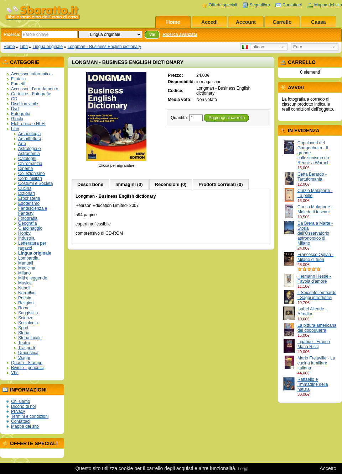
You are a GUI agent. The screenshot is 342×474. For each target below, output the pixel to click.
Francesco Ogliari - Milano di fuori (315, 257)
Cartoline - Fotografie (31, 93)
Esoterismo (29, 203)
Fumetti (18, 83)
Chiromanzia (30, 163)
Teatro (24, 342)
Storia (23, 332)
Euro (297, 46)
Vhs (15, 372)
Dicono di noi (23, 406)
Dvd (15, 108)
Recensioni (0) (171, 184)
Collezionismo (31, 173)
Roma (24, 307)
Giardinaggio (30, 228)
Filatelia (18, 78)
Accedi (209, 22)
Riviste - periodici (27, 367)
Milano (24, 273)
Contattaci (292, 4)
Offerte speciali (223, 4)
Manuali (25, 263)
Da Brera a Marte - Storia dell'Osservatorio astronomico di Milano (315, 233)
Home (173, 22)
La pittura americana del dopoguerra (316, 328)
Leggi (243, 468)
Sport (23, 327)
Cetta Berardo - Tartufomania (312, 177)
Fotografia (20, 113)
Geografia (27, 223)
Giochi (17, 118)
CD (14, 98)
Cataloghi (27, 158)
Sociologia (28, 322)
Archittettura (29, 138)
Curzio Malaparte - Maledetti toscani (315, 209)
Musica (25, 283)
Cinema (25, 168)
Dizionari (26, 193)
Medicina (26, 268)
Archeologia (29, 133)
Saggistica (28, 312)
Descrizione (90, 184)
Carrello (282, 22)
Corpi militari (30, 178)
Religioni (26, 302)
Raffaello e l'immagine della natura (312, 384)
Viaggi (24, 357)
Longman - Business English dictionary (104, 46)
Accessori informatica (31, 73)
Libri (24, 46)
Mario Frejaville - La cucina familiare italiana (316, 363)
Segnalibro (260, 4)
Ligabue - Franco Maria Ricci (313, 344)
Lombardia (28, 258)
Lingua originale (47, 46)
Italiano (253, 46)
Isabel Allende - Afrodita (312, 311)
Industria (26, 238)
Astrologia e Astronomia (29, 151)
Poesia (24, 297)
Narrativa (27, 293)
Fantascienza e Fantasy (32, 211)
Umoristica (28, 352)
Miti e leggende (32, 278)
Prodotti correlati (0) (220, 184)
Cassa (318, 22)
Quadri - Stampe (26, 362)
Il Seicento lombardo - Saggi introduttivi (316, 295)
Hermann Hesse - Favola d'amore (314, 279)
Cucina (24, 188)
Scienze (25, 317)
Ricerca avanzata (179, 34)
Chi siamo (20, 401)
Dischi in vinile (24, 103)
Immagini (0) (129, 184)
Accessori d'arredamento (34, 88)
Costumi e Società (35, 183)
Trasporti (26, 347)
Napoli (24, 288)
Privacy (18, 411)
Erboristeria (29, 198)
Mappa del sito (328, 4)
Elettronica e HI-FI (28, 123)
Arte (22, 143)
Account (246, 22)
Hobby (24, 233)
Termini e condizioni (29, 416)
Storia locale (30, 337)
